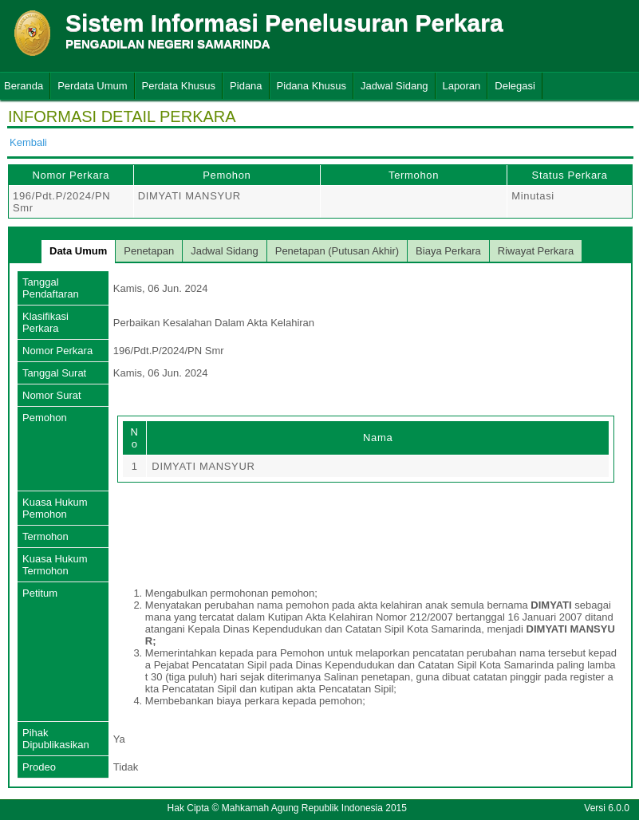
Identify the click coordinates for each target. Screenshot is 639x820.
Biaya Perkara (448, 251)
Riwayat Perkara (536, 251)
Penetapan (149, 251)
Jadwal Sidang (394, 86)
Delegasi (515, 86)
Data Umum (78, 251)
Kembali (28, 142)
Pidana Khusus (311, 86)
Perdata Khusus (179, 86)
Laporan (462, 86)
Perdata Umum (92, 86)
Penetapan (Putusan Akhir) (337, 251)
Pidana (246, 86)
